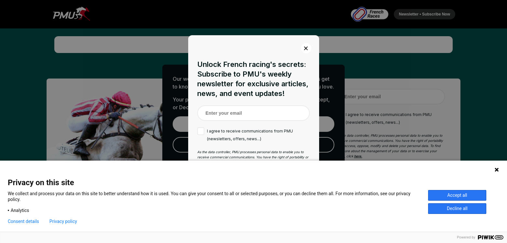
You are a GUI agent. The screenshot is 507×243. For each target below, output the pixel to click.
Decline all (457, 208)
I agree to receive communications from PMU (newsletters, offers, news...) (250, 135)
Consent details (23, 221)
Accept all (457, 195)
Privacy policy (63, 221)
